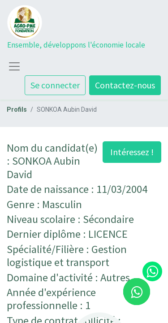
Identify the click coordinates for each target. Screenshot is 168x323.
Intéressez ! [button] (132, 151)
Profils (17, 109)
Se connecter (55, 85)
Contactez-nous (125, 85)
